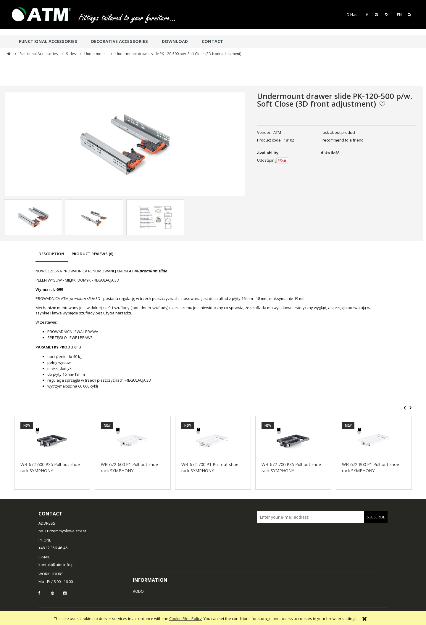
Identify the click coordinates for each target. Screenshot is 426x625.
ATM (277, 132)
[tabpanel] (210, 328)
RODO (138, 591)
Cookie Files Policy (185, 618)
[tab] (52, 256)
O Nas (351, 14)
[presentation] (405, 407)
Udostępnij (266, 160)
